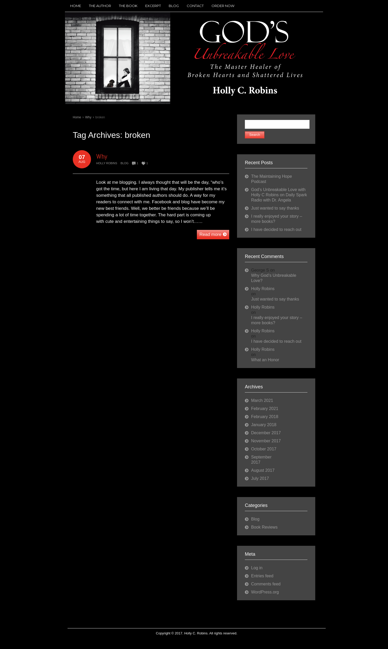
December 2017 (266, 433)
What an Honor (265, 360)
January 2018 (263, 425)
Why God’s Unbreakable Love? (273, 278)
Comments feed (266, 584)
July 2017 (260, 478)
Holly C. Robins (196, 633)
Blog (124, 163)
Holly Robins (106, 163)
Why (88, 117)
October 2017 (263, 449)
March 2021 (262, 400)
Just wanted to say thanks (275, 208)
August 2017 (263, 470)
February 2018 (264, 416)
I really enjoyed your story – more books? (276, 320)
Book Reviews (264, 527)
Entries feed (262, 576)
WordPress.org (265, 592)
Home (77, 117)
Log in (257, 568)
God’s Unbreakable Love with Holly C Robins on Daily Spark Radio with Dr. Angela (279, 194)
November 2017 (266, 441)
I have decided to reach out (276, 229)
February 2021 (264, 408)
